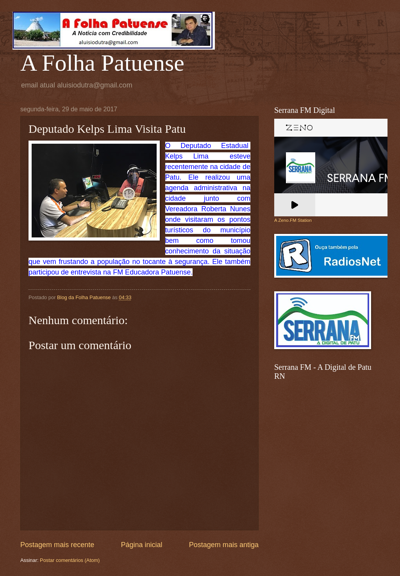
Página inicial (141, 545)
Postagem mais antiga (224, 545)
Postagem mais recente (57, 545)
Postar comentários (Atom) (70, 560)
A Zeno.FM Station (293, 220)
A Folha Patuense (102, 63)
